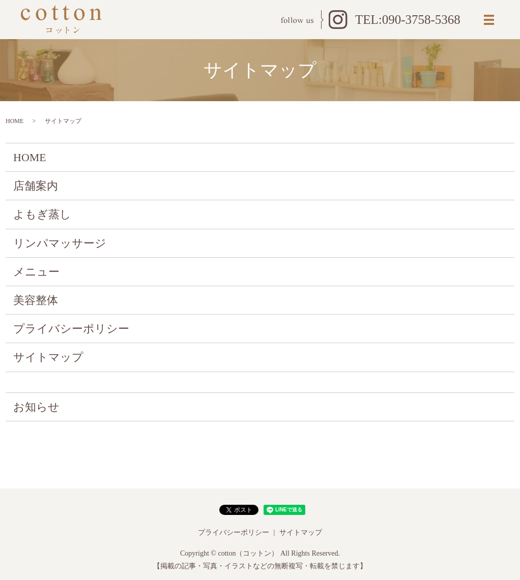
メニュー (36, 271)
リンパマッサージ (59, 243)
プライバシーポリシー (71, 328)
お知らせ (36, 407)
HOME (14, 121)
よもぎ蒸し (42, 214)
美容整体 (35, 300)
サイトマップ (48, 357)
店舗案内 (35, 185)
